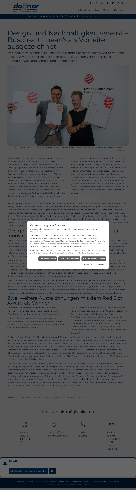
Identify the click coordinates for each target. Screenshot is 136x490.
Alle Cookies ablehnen (69, 171)
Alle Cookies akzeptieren (94, 171)
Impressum (88, 177)
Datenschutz (100, 177)
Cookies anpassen (48, 171)
